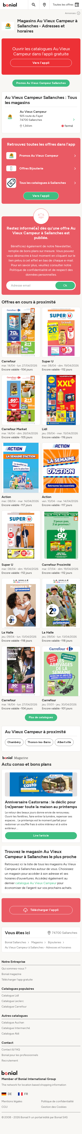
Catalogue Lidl (10, 995)
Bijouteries (54, 942)
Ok (65, 285)
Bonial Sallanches (15, 942)
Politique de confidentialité (57, 1101)
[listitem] (21, 339)
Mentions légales (12, 1101)
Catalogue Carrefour (14, 1006)
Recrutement (10, 1060)
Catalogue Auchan (13, 1022)
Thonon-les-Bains (39, 742)
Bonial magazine (11, 974)
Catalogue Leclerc (13, 1001)
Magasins (37, 942)
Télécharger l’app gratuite (17, 979)
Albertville (64, 742)
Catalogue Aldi (10, 1033)
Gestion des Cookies (54, 1107)
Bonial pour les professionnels (20, 1055)
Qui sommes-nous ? (14, 968)
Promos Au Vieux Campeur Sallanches (41, 83)
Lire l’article (41, 835)
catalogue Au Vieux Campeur (35, 883)
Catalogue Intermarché (16, 1028)
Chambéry (14, 742)
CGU (5, 1107)
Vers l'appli (41, 63)
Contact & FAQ (11, 1049)
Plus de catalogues (41, 717)
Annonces (72, 13)
